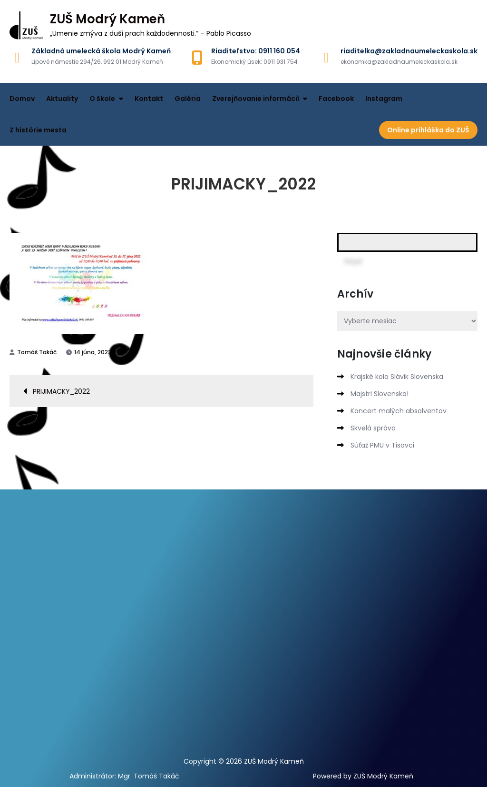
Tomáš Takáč (37, 352)
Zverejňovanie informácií (255, 98)
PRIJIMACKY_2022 (61, 391)
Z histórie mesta (38, 130)
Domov (22, 98)
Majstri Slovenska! (380, 393)
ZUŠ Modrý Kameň (107, 19)
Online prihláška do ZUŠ (428, 130)
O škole (102, 98)
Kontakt (149, 98)
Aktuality (62, 98)
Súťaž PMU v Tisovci (382, 445)
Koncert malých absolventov (399, 411)
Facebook (336, 98)
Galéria (188, 98)
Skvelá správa (373, 428)
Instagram (383, 98)
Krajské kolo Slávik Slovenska (397, 376)
